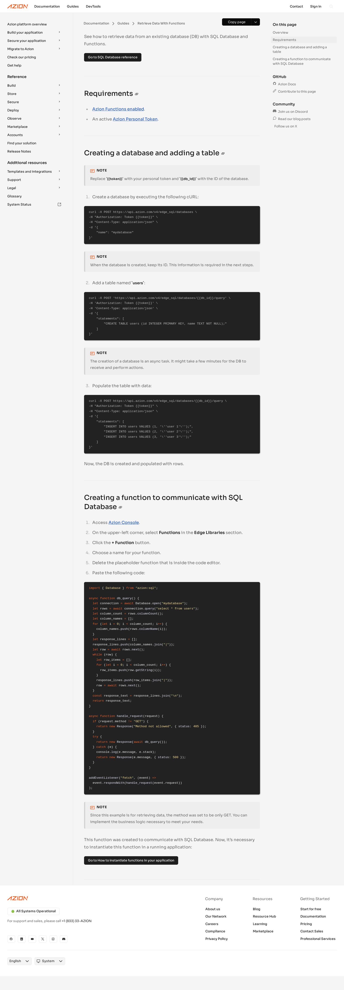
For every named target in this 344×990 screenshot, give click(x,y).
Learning (260, 924)
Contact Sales (311, 931)
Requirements (284, 40)
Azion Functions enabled (118, 109)
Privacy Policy (216, 939)
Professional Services (318, 939)
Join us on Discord (290, 112)
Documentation (313, 916)
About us (212, 909)
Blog (256, 909)
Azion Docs (284, 84)
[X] (43, 939)
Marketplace (263, 931)
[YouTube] (32, 939)
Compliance (215, 931)
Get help (14, 65)
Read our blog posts (292, 119)
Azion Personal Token (135, 119)
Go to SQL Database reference (113, 57)
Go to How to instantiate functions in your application (131, 860)
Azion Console (123, 522)
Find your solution (21, 143)
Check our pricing (21, 57)
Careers (211, 924)
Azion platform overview (27, 24)
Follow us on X (285, 126)
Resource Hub (264, 916)
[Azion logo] (87, 898)
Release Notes (19, 151)
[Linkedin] (22, 939)
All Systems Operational (33, 911)
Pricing (306, 924)
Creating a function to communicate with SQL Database (302, 61)
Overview (280, 32)
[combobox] (15, 961)
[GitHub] (11, 939)
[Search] (331, 6)
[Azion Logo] (17, 6)
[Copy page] (236, 22)
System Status (34, 204)
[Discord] (64, 939)
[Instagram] (53, 939)
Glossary (14, 196)
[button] (35, 24)
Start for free (310, 909)
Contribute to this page (294, 91)
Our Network (215, 916)
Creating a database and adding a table (300, 49)
